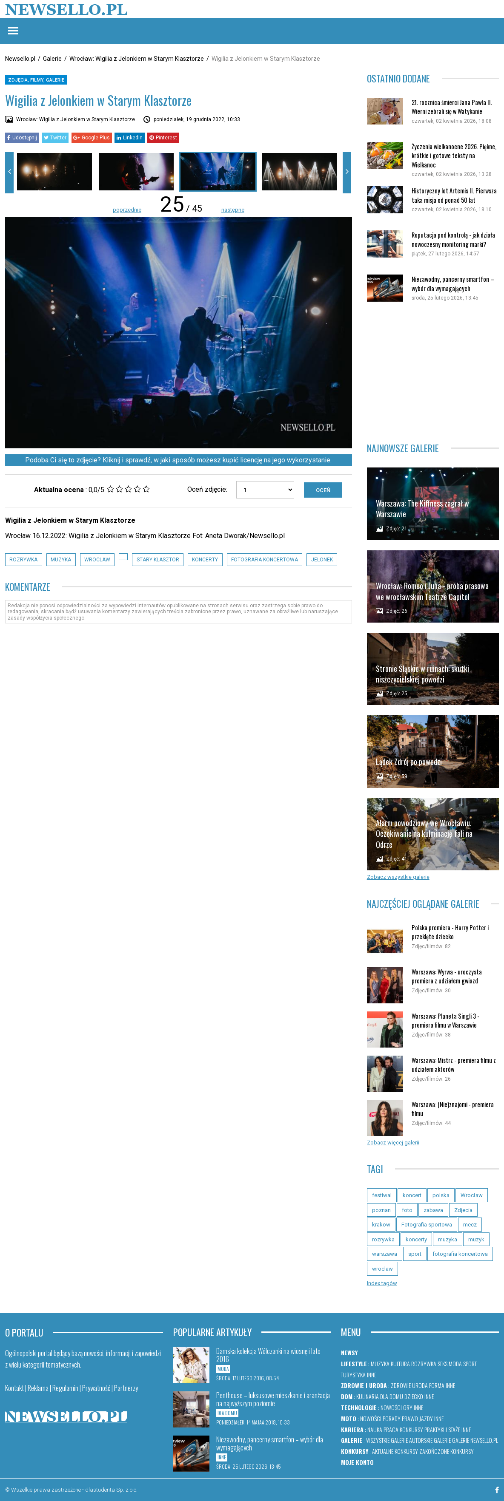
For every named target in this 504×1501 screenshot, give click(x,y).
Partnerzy (126, 1388)
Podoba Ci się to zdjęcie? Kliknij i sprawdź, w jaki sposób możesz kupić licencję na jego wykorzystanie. (178, 460)
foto (407, 1210)
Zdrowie (401, 1385)
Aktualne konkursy (395, 1451)
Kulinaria (367, 1396)
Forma (436, 1385)
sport (414, 1254)
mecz (470, 1224)
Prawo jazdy (417, 1418)
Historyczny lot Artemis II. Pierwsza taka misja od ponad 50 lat (454, 195)
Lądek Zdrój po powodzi (409, 761)
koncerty (205, 560)
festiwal (382, 1195)
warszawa (384, 1254)
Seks (442, 1363)
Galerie (52, 58)
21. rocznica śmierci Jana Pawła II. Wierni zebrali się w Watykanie (452, 107)
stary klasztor (158, 560)
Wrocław (472, 1195)
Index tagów (382, 1283)
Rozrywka (423, 1363)
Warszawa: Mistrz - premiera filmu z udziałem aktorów (454, 1065)
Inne (371, 1374)
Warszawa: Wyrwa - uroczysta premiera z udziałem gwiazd (447, 976)
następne (232, 210)
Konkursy (411, 1429)
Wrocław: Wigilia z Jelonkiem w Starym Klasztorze (136, 58)
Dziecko (413, 1396)
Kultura (400, 1363)
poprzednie (127, 210)
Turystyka (353, 1374)
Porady (392, 1418)
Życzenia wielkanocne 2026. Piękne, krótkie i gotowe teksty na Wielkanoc (454, 155)
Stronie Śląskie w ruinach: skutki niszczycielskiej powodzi (422, 674)
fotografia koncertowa (264, 560)
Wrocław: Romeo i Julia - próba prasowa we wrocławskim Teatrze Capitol (432, 591)
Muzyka (380, 1363)
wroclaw (97, 560)
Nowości (391, 1407)
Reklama (38, 1388)
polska (441, 1195)
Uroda (420, 1385)
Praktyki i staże (442, 1429)
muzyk (476, 1239)
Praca (391, 1429)
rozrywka (23, 560)
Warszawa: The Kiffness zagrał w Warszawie (422, 508)
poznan (381, 1210)
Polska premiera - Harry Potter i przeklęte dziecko (450, 932)
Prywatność (96, 1388)
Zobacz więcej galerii (393, 1142)
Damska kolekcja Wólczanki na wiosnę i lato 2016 (268, 1355)
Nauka (374, 1429)
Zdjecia (463, 1210)
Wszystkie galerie (387, 1440)
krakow (381, 1224)
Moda (455, 1363)
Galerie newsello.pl (475, 1440)
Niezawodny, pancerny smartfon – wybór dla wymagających (453, 284)
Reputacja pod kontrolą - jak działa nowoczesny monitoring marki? (453, 239)
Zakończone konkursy (446, 1451)
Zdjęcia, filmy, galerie (36, 80)
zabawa (433, 1210)
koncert (412, 1195)
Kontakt (14, 1388)
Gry (407, 1407)
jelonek (322, 560)
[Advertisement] (433, 372)
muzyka (61, 560)
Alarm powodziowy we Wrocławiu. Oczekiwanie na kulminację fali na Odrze (424, 833)
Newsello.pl (20, 58)
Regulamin (65, 1388)
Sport (470, 1363)
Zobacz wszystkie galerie (398, 877)
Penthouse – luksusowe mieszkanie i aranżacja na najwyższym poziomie (273, 1399)
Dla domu (391, 1396)
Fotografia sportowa (426, 1224)
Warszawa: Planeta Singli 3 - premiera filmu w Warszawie (445, 1020)
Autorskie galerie (430, 1440)
